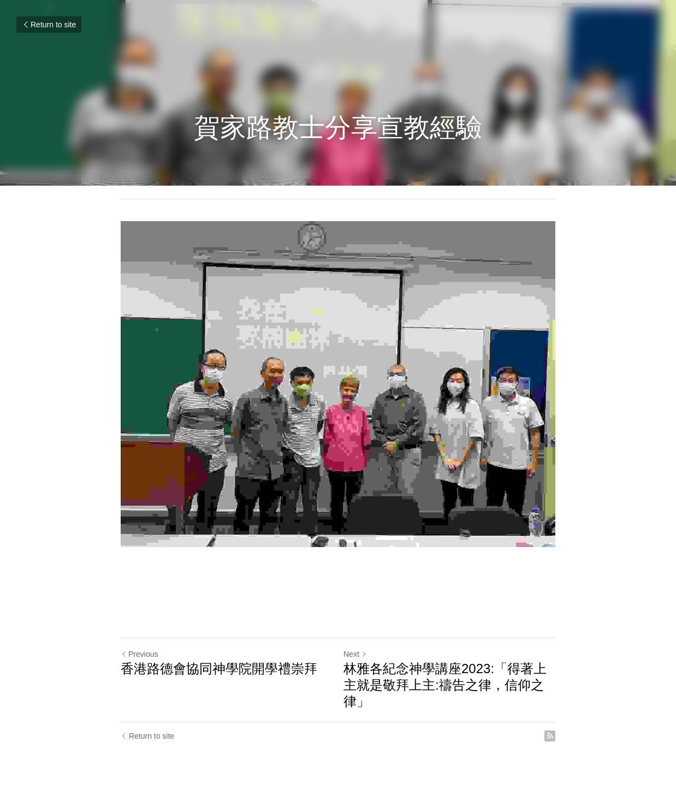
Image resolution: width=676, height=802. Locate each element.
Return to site (49, 24)
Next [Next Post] (355, 654)
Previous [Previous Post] (139, 654)
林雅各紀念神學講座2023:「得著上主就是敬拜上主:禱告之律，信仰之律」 (445, 685)
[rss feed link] (549, 735)
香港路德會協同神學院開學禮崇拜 (219, 668)
